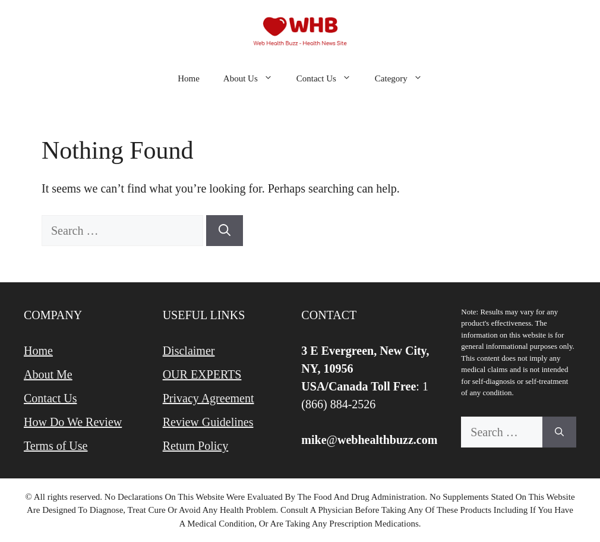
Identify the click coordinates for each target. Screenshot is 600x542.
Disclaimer (189, 350)
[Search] (224, 230)
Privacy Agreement (208, 398)
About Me (48, 374)
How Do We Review (73, 421)
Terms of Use (55, 445)
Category (404, 78)
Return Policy (196, 445)
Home (189, 78)
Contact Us (329, 78)
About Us (254, 78)
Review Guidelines (208, 421)
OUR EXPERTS (202, 374)
